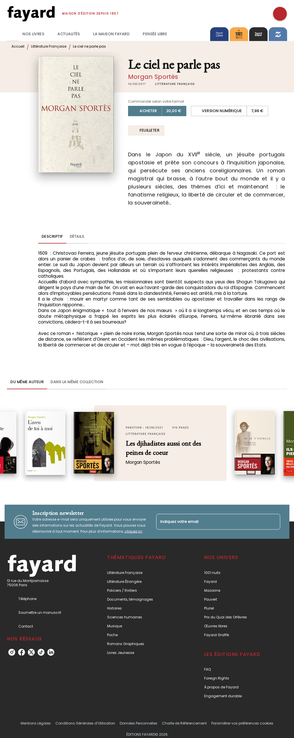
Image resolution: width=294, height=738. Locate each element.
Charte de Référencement (184, 723)
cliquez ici (133, 531)
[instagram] (12, 652)
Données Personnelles (138, 723)
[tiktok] (41, 652)
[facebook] (21, 652)
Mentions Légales (36, 723)
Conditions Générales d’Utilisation (85, 723)
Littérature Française (48, 46)
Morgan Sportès (153, 77)
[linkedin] (51, 652)
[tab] (13, 34)
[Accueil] (31, 13)
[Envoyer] (273, 522)
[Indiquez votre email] (211, 522)
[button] (175, 84)
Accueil (17, 46)
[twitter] (31, 652)
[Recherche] (280, 14)
